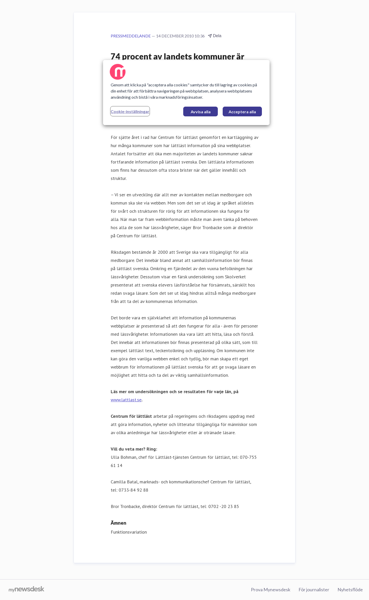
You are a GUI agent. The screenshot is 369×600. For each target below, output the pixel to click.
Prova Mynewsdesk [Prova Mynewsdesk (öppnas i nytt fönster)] (270, 589)
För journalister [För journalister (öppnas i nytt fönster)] (314, 589)
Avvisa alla (201, 111)
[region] (186, 92)
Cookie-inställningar (130, 111)
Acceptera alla (242, 111)
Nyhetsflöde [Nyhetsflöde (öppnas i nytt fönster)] (350, 589)
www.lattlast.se (126, 400)
